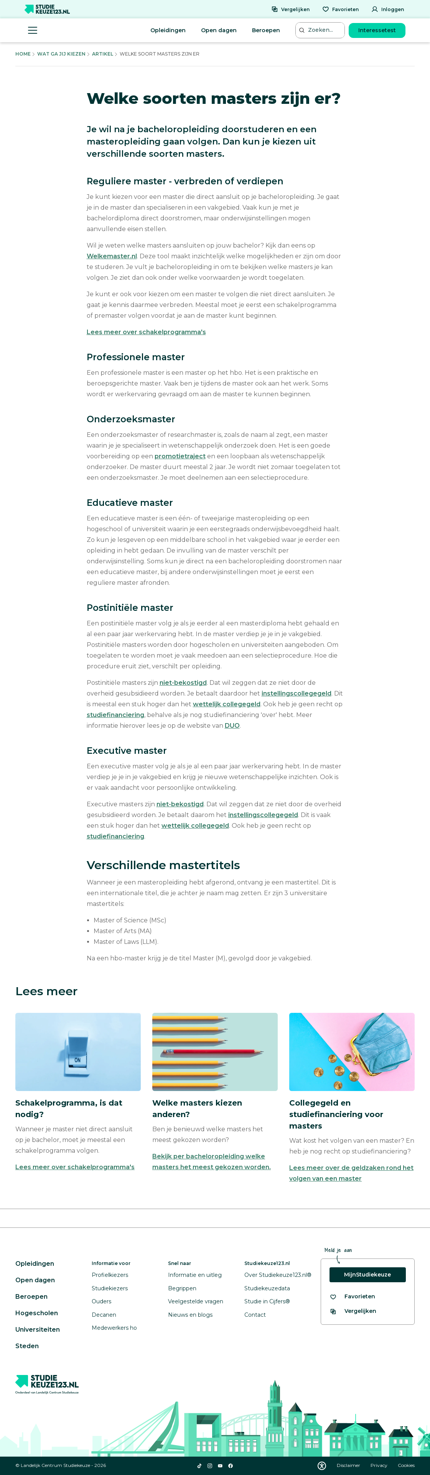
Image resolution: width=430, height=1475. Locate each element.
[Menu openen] (33, 30)
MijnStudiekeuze (367, 1274)
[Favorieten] (340, 9)
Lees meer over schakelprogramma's (146, 332)
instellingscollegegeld (296, 693)
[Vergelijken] (290, 9)
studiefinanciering (115, 715)
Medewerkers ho (114, 1327)
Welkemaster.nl (112, 256)
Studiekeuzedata (267, 1288)
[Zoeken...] (321, 30)
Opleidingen (168, 30)
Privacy (380, 1465)
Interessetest (377, 30)
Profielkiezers (110, 1275)
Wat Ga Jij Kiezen (61, 54)
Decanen (104, 1314)
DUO (232, 725)
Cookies (406, 1465)
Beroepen (266, 30)
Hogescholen (36, 1313)
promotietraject (180, 456)
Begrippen (182, 1288)
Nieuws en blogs (190, 1314)
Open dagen (219, 30)
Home (23, 54)
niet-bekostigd (183, 682)
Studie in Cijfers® (267, 1301)
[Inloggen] (387, 9)
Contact (255, 1314)
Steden (27, 1346)
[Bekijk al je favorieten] (352, 1297)
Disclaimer (349, 1465)
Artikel (102, 54)
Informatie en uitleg (195, 1275)
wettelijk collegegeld (226, 704)
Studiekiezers (110, 1288)
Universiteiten (37, 1329)
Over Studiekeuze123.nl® (277, 1275)
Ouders (101, 1301)
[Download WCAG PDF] (321, 1465)
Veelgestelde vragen (195, 1301)
